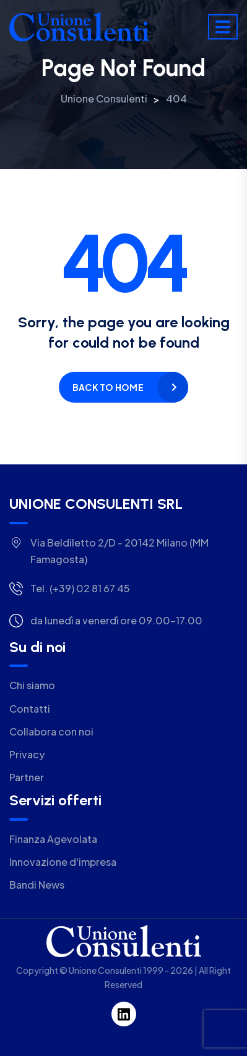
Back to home (108, 387)
